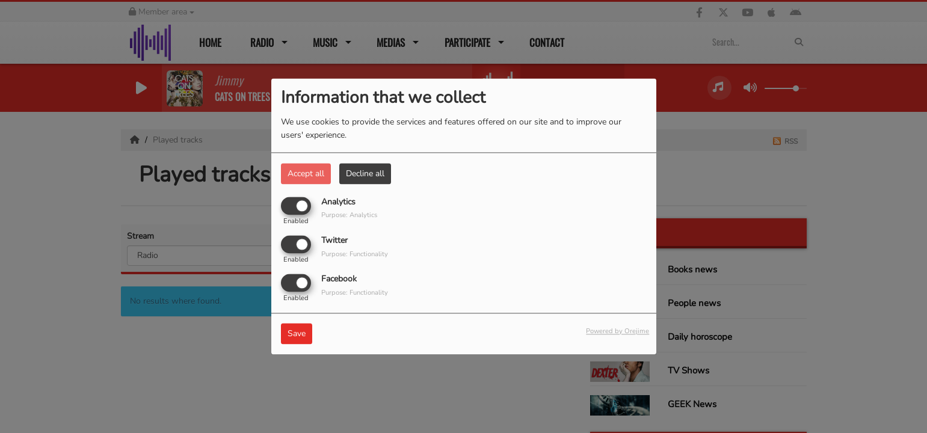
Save (297, 334)
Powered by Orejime (617, 331)
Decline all (365, 173)
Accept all (306, 173)
